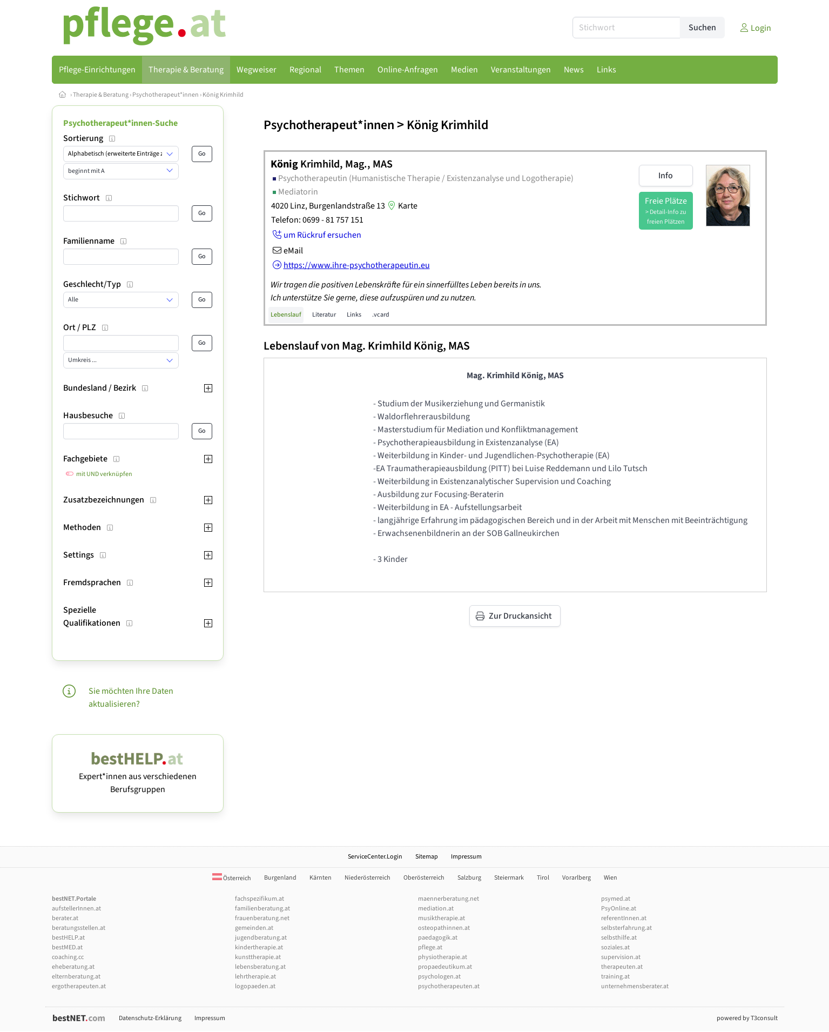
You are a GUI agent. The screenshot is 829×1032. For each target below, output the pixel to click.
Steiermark (509, 877)
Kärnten (320, 877)
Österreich (231, 878)
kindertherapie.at (259, 947)
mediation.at (436, 908)
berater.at (65, 918)
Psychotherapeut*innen (165, 94)
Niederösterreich (367, 877)
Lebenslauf (286, 314)
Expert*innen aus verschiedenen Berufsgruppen (138, 776)
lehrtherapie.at (255, 976)
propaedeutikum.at (445, 966)
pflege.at (430, 947)
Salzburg (469, 877)
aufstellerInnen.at (76, 908)
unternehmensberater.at (635, 986)
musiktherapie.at (441, 918)
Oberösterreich (423, 877)
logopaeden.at (255, 986)
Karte (401, 206)
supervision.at (621, 957)
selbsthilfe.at (619, 937)
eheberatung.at (73, 966)
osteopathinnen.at (444, 928)
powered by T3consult (747, 1018)
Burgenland (280, 877)
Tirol (543, 877)
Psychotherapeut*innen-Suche (120, 123)
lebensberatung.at (260, 966)
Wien (610, 877)
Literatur (324, 314)
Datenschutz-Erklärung (150, 1018)
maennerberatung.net (448, 898)
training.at (615, 976)
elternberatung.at (76, 976)
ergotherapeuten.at (79, 986)
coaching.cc (68, 957)
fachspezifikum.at (259, 898)
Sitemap (426, 856)
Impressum (466, 856)
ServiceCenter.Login (375, 856)
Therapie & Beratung (101, 94)
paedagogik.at (437, 937)
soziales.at (615, 947)
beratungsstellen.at (78, 928)
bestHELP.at (68, 937)
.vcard (380, 314)
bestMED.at (67, 947)
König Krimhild (223, 94)
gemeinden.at (254, 928)
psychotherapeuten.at (449, 986)
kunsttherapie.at (258, 957)
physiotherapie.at (442, 957)
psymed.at (615, 898)
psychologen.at (439, 976)
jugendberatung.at (261, 937)
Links (354, 314)
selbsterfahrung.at (626, 928)
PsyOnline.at (618, 908)
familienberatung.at (262, 908)
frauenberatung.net (262, 918)
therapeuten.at (622, 966)
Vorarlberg (576, 877)
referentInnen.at (623, 918)
